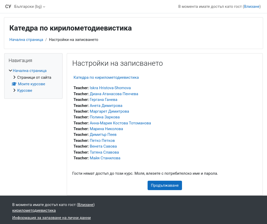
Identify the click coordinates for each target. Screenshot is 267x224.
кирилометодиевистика (34, 210)
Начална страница (26, 39)
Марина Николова (106, 128)
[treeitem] (33, 81)
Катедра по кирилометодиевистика (106, 77)
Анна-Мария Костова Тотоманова (120, 123)
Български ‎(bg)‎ (28, 6)
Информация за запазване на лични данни (51, 217)
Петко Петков (102, 140)
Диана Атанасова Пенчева (114, 94)
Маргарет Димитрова (109, 111)
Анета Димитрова (106, 105)
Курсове (24, 90)
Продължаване (165, 185)
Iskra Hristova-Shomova (110, 88)
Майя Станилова (105, 158)
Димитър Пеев (103, 134)
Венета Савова (103, 146)
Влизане (251, 6)
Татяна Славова (104, 152)
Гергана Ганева (103, 99)
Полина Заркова (105, 117)
